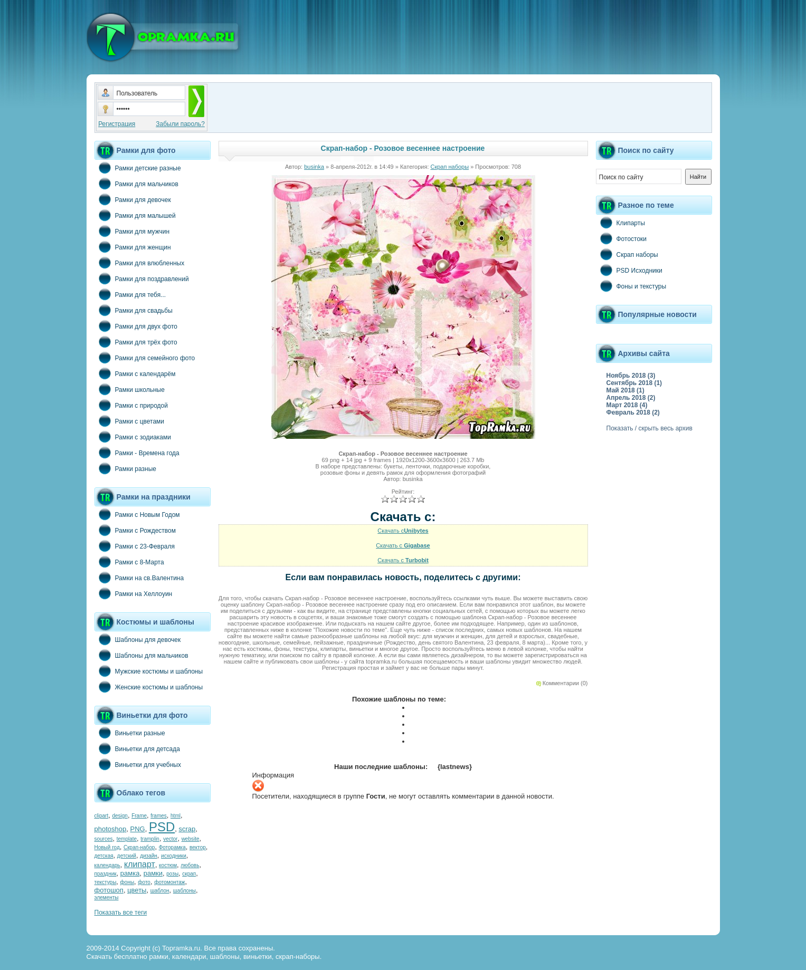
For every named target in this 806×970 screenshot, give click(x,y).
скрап (189, 874)
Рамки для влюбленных (139, 263)
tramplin (149, 839)
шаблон (159, 891)
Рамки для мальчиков (136, 183)
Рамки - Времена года (136, 452)
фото (144, 882)
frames (158, 816)
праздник (105, 874)
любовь (190, 865)
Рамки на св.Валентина (139, 577)
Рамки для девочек (132, 199)
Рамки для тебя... (130, 294)
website (191, 839)
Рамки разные (125, 468)
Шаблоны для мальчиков (141, 655)
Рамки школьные (129, 389)
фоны (127, 882)
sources (103, 839)
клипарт (139, 864)
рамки (153, 873)
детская (103, 856)
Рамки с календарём (135, 373)
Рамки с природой (131, 405)
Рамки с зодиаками (132, 437)
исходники (173, 856)
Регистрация (116, 124)
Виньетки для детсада (137, 748)
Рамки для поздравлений (141, 278)
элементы (106, 897)
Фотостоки (621, 238)
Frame (139, 816)
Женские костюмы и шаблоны (148, 687)
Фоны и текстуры (631, 286)
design (119, 816)
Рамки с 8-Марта (129, 562)
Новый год (107, 847)
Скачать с (402, 530)
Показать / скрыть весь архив (649, 428)
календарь (107, 865)
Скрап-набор (139, 847)
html (175, 816)
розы (172, 874)
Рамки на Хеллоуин (133, 593)
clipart (101, 816)
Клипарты (620, 223)
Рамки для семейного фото (144, 358)
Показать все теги (120, 912)
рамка (130, 873)
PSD (162, 827)
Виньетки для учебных (137, 764)
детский (126, 856)
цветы (136, 890)
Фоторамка (172, 847)
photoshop (110, 829)
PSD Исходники (629, 270)
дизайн (148, 856)
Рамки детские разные (137, 168)
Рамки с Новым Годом (137, 514)
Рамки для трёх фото (135, 342)
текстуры (105, 882)
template (127, 839)
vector (170, 839)
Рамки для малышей (135, 215)
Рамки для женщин (132, 247)
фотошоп (109, 890)
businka (314, 167)
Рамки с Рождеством (135, 530)
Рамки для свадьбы (133, 310)
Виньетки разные (129, 733)
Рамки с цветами (129, 421)
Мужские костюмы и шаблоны (148, 671)
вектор (197, 847)
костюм (168, 865)
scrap (186, 829)
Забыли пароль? (180, 124)
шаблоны (184, 891)
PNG (137, 829)
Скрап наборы (450, 167)
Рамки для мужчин (132, 231)
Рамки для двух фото (135, 326)
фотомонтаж (169, 882)
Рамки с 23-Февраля (134, 546)
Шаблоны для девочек (137, 639)
